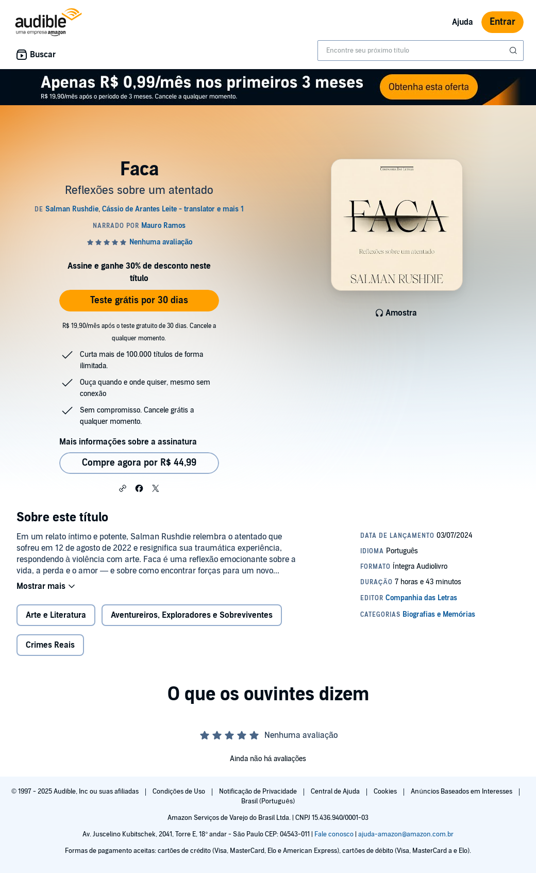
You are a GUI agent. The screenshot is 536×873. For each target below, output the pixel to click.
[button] (123, 488)
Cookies (386, 791)
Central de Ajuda (336, 791)
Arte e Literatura (56, 615)
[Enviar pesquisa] (514, 50)
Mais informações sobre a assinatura (128, 442)
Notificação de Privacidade (259, 791)
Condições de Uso (180, 791)
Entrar (502, 22)
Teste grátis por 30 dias (139, 300)
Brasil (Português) (267, 801)
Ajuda (462, 22)
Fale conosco (334, 834)
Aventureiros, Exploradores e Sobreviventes (192, 615)
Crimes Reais (50, 645)
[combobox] (420, 50)
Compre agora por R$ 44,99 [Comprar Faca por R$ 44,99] (139, 462)
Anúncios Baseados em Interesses (462, 791)
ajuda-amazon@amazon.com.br (406, 834)
